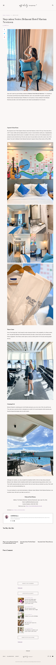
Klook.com (20, 588)
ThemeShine (39, 661)
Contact (17, 656)
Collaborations (29, 597)
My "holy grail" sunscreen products (30, 623)
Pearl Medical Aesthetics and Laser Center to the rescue (31, 630)
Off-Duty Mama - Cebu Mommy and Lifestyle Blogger (26, 661)
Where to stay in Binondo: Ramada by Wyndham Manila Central (10, 542)
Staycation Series (21, 510)
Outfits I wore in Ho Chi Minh (31, 616)
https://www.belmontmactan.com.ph (34, 506)
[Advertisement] (30, 112)
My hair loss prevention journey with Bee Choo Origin (31, 608)
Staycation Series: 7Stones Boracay (45, 542)
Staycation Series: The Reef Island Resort (27, 542)
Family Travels (6, 15)
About (4, 656)
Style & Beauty (28, 614)
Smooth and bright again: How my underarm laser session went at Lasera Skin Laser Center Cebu (31, 601)
